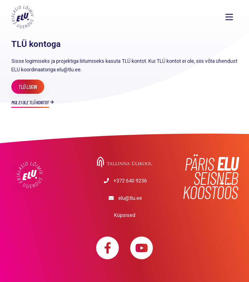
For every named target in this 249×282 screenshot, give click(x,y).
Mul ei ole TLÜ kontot (30, 102)
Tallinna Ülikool (124, 162)
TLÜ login (27, 86)
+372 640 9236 (130, 181)
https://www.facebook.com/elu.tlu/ (107, 248)
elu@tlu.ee (130, 198)
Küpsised (124, 215)
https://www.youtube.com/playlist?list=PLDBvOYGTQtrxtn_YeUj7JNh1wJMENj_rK (141, 248)
